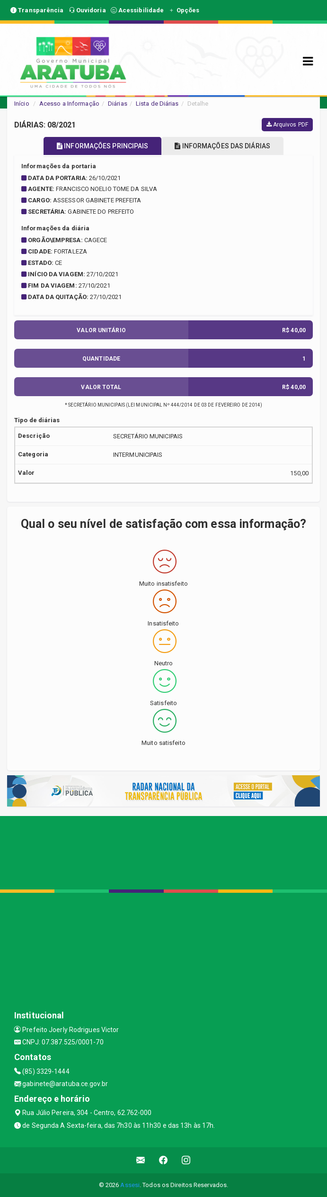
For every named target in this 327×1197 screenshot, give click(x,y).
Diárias (117, 103)
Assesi (130, 1184)
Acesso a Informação (69, 103)
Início (21, 103)
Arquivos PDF (287, 124)
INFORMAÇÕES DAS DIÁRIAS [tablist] (222, 146)
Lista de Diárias (157, 103)
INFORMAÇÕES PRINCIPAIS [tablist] (102, 146)
